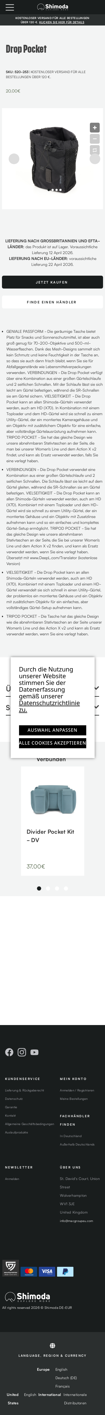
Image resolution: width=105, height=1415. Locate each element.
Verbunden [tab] (51, 759)
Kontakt (10, 1115)
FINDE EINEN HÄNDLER (52, 301)
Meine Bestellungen (74, 1098)
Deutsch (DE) (66, 1377)
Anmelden (12, 1178)
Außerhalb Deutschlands (77, 1144)
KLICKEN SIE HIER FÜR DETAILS (61, 22)
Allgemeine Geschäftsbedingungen (29, 1123)
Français (62, 1386)
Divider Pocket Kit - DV (50, 835)
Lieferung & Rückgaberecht (24, 1090)
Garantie (11, 1107)
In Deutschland (70, 1135)
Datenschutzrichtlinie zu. (49, 706)
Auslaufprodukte (16, 1132)
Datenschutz (14, 1098)
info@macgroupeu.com (76, 1220)
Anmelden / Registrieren (77, 1090)
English (61, 1369)
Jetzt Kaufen (52, 282)
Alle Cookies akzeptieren (52, 743)
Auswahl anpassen (53, 730)
